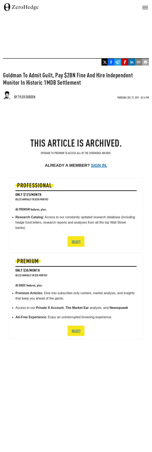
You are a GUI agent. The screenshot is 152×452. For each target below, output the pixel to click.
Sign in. (99, 165)
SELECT (76, 330)
